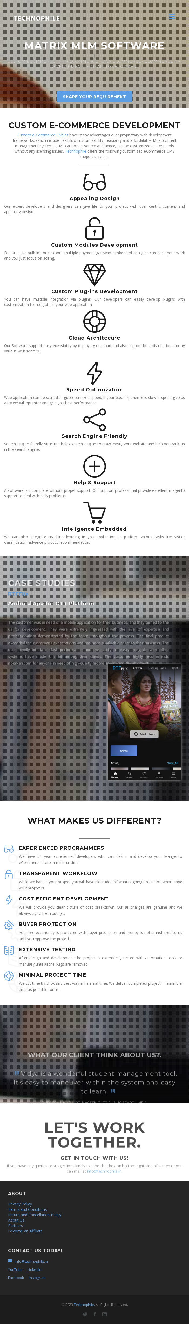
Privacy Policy (20, 1204)
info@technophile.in (104, 1180)
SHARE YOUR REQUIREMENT (94, 96)
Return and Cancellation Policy (34, 1214)
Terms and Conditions (27, 1209)
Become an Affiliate (25, 1231)
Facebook (16, 1277)
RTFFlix (18, 594)
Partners (15, 1225)
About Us (16, 1220)
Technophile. (84, 1304)
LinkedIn (34, 1269)
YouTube (15, 1269)
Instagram (37, 1277)
